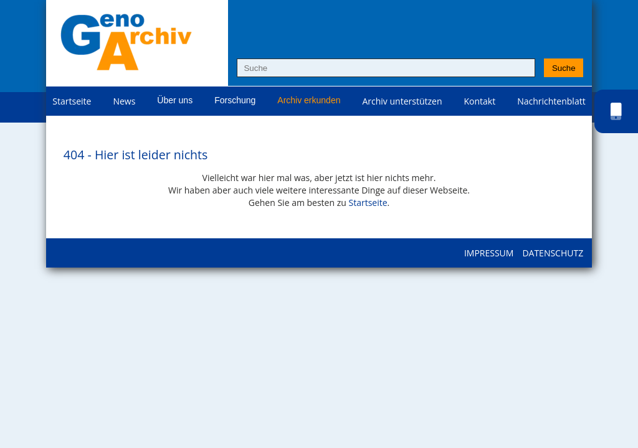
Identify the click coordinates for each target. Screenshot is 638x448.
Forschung (234, 100)
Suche (564, 68)
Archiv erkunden (308, 100)
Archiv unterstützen (402, 101)
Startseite (71, 101)
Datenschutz (552, 253)
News (124, 101)
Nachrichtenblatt (551, 101)
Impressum (489, 253)
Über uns (175, 100)
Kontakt (480, 101)
